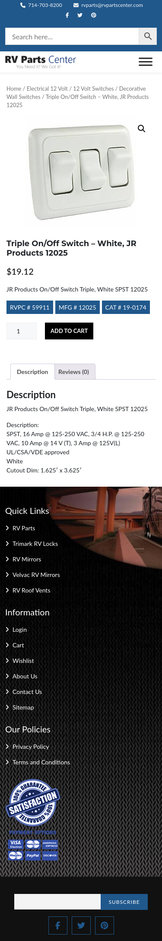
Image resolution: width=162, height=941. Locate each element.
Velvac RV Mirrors (36, 574)
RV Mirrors (27, 559)
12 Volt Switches (93, 88)
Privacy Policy (31, 746)
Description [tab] (32, 371)
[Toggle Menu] (145, 62)
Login (20, 629)
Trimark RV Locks (35, 543)
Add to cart (69, 330)
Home (13, 88)
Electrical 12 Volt (47, 88)
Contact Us (27, 691)
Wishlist (23, 660)
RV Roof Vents (31, 590)
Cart (18, 645)
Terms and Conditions (41, 762)
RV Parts (24, 528)
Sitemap (23, 707)
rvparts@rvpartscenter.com (108, 5)
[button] (141, 128)
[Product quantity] (21, 331)
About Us (25, 676)
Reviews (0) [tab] (73, 371)
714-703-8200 (41, 5)
